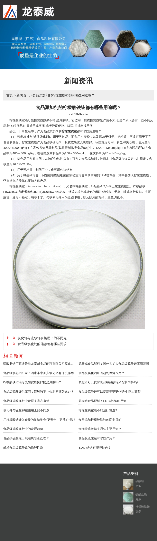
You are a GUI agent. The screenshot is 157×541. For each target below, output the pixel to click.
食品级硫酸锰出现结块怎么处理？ (26, 438)
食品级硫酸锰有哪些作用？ (96, 438)
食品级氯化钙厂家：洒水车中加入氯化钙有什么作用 (38, 373)
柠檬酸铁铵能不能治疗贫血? (97, 410)
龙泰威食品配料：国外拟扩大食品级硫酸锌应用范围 (113, 363)
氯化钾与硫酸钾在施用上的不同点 (42, 338)
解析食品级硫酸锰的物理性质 (23, 447)
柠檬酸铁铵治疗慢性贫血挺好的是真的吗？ (32, 382)
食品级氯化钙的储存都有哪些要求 (42, 344)
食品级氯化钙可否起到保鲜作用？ (101, 373)
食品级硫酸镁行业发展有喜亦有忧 (26, 401)
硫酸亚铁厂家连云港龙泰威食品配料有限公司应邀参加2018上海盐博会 (39, 363)
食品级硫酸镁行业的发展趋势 (23, 429)
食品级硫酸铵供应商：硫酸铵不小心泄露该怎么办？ (38, 391)
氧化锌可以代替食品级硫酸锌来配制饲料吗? (108, 382)
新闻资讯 (23, 95)
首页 (9, 95)
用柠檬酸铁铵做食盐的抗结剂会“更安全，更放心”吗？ (39, 419)
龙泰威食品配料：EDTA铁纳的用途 (102, 401)
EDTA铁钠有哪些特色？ (94, 447)
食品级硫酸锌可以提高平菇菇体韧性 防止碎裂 (109, 391)
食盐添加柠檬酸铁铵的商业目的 (99, 419)
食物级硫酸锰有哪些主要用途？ (99, 429)
